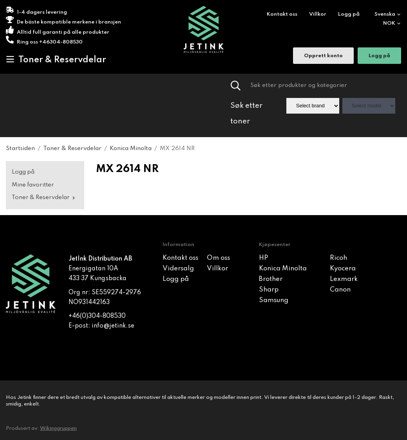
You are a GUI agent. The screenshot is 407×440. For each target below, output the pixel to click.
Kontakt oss (282, 14)
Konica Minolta (283, 268)
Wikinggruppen (58, 428)
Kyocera (343, 268)
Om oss (218, 258)
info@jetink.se (113, 326)
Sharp (269, 289)
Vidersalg (178, 268)
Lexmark (344, 279)
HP (263, 258)
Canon (340, 289)
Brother (270, 279)
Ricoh (338, 258)
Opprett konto (323, 56)
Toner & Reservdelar (56, 59)
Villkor (317, 14)
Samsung (273, 300)
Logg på (349, 14)
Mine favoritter (33, 185)
